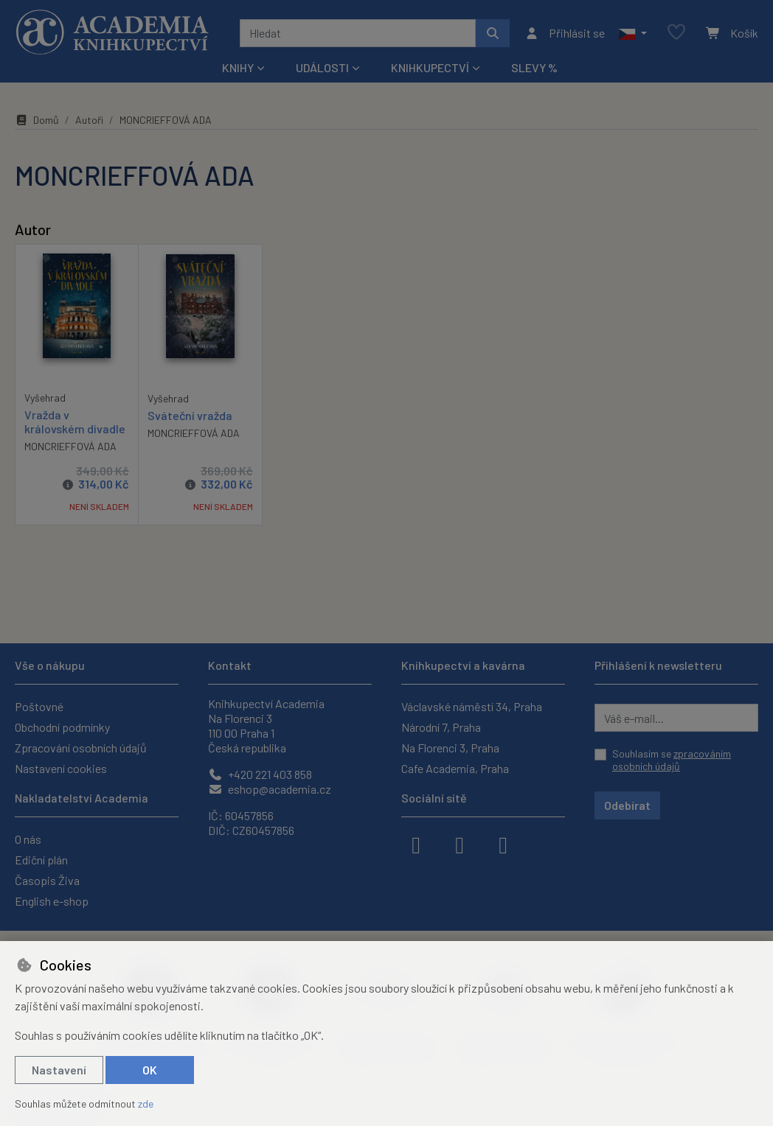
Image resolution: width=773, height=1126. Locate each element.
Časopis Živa (47, 880)
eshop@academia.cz (269, 789)
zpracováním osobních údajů (671, 760)
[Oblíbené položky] (676, 33)
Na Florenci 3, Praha (450, 748)
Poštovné (39, 706)
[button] (632, 33)
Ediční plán (41, 860)
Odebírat (627, 805)
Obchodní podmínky (62, 727)
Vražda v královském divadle (74, 421)
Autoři (89, 119)
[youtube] (503, 844)
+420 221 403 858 (260, 774)
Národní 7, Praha (441, 727)
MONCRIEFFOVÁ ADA (70, 446)
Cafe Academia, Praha (455, 768)
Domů (37, 119)
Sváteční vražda (190, 415)
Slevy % (534, 67)
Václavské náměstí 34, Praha (471, 706)
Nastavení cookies (61, 768)
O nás (28, 839)
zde (145, 1103)
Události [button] (322, 67)
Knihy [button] (238, 67)
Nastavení (59, 1070)
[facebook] (416, 844)
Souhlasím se (671, 760)
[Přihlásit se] (564, 33)
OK (149, 1070)
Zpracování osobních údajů (81, 748)
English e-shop (52, 901)
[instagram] (459, 844)
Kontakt (230, 665)
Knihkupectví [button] (430, 67)
